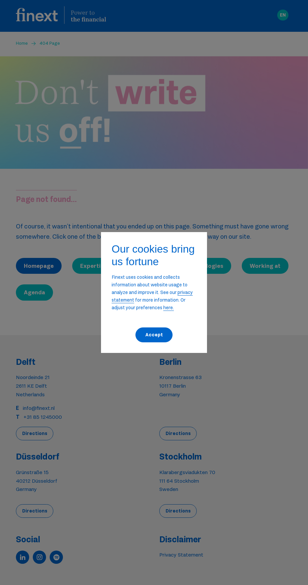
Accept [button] (154, 335)
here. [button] (168, 308)
